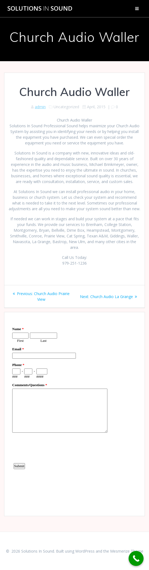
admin (40, 106)
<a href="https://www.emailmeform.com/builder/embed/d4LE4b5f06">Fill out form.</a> (74, 413)
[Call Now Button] (136, 558)
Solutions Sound (39, 8)
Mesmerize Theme (126, 551)
